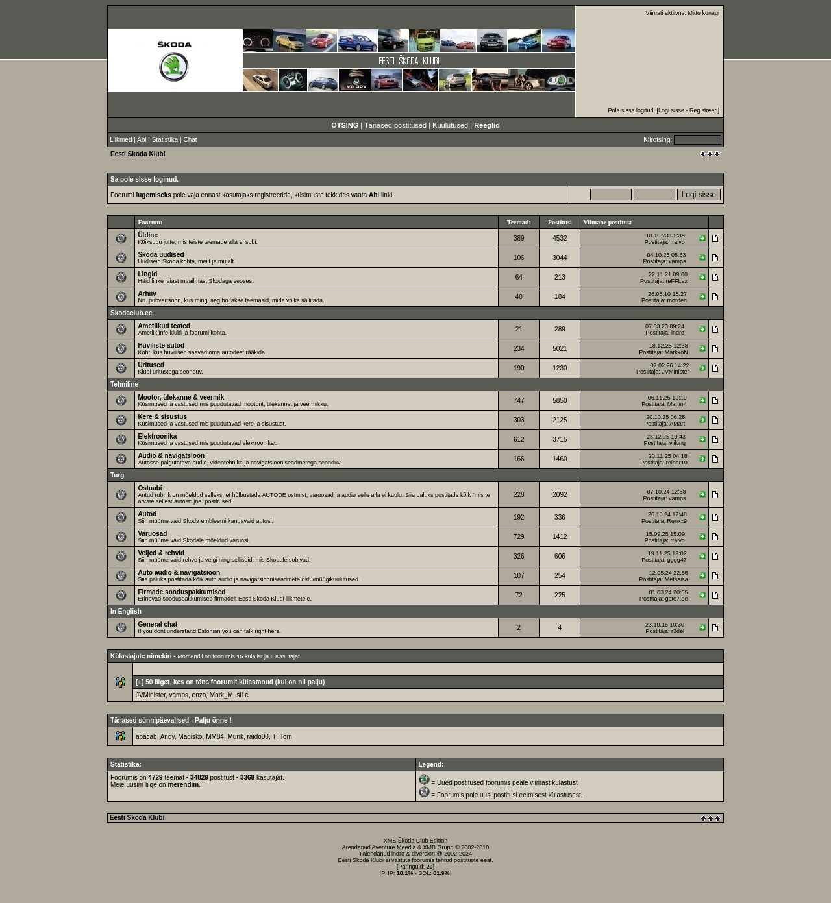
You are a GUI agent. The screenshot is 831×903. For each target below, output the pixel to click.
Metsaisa (676, 579)
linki (380, 195)
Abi (141, 139)
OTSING (344, 125)
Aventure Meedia (394, 847)
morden (677, 300)
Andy (167, 736)
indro (677, 333)
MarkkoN (676, 352)
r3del (677, 631)
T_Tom (282, 736)
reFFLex (677, 281)
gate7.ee (676, 599)
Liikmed (121, 139)
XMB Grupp (438, 847)
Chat (190, 139)
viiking (677, 443)
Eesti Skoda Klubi (137, 154)
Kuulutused (450, 125)
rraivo (677, 242)
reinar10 (677, 462)
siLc (243, 695)
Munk (235, 736)
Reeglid (487, 125)
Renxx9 (677, 521)
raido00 (258, 736)
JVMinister (675, 371)
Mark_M (221, 695)
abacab (146, 736)
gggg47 (677, 560)
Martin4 (677, 404)
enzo (199, 695)
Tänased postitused (395, 125)
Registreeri (703, 110)
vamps (677, 261)
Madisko (190, 736)
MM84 (215, 736)
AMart (677, 423)
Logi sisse (671, 110)
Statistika (165, 139)
